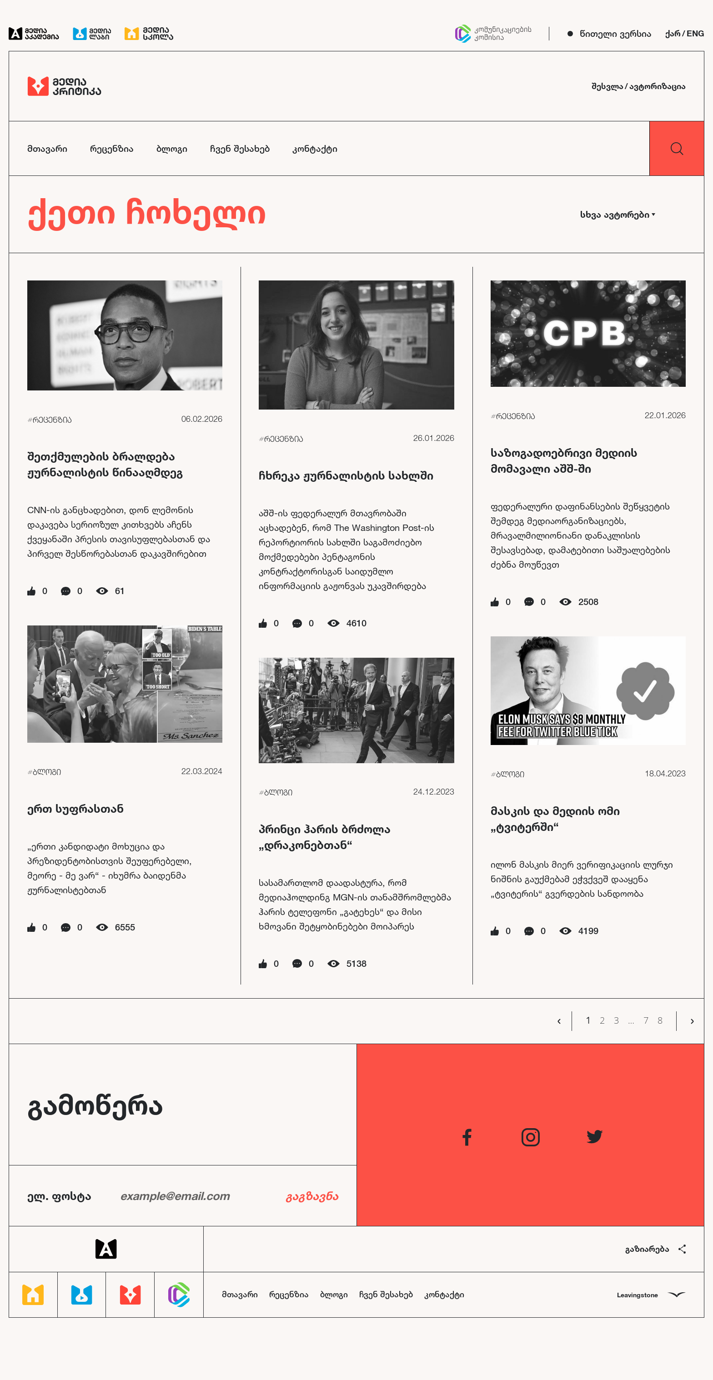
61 (120, 590)
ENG (695, 33)
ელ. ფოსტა (59, 1195)
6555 (125, 927)
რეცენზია (112, 148)
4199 (588, 930)
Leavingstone (651, 1295)
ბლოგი (171, 148)
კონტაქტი (314, 148)
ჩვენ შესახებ (240, 148)
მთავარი (47, 148)
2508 (588, 601)
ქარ (673, 33)
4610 (356, 623)
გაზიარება (655, 1249)
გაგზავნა (312, 1195)
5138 (356, 963)
